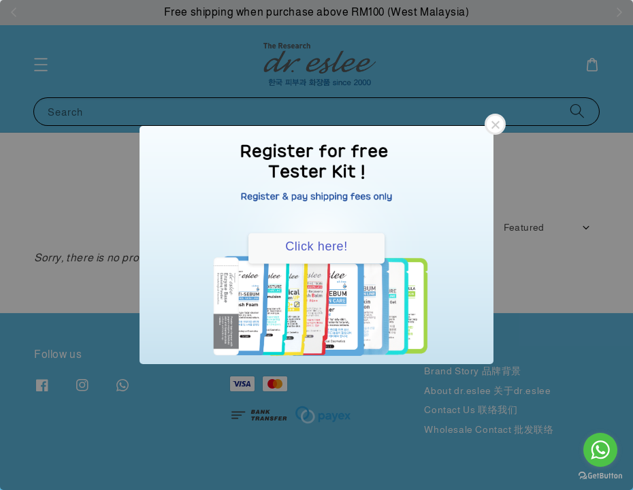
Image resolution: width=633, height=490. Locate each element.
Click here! (316, 246)
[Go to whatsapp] (600, 450)
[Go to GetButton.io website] (600, 476)
